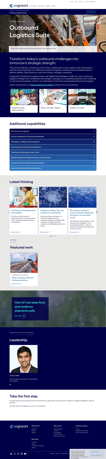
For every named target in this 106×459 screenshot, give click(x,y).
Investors (86, 1)
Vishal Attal (15, 375)
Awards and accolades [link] (59, 436)
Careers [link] (33, 443)
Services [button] (41, 6)
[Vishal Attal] (24, 358)
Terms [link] (57, 453)
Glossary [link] (34, 447)
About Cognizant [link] (58, 428)
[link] (19, 5)
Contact (92, 11)
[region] (88, 454)
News (76, 1)
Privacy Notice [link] (64, 453)
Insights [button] (47, 6)
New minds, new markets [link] (82, 432)
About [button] (54, 6)
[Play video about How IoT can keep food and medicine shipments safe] (20, 315)
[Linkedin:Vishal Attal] (11, 384)
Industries (12, 10)
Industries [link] (34, 428)
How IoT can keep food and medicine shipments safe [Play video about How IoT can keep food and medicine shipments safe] (29, 306)
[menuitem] (71, 2)
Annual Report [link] (57, 432)
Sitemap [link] (53, 453)
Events (81, 1)
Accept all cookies (95, 451)
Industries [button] (33, 6)
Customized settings (96, 455)
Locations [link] (56, 430)
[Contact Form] (53, 412)
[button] (93, 2)
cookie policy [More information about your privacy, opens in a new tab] (84, 456)
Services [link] (34, 430)
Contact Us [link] (34, 442)
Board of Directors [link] (58, 434)
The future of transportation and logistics (20, 212)
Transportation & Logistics (22, 10)
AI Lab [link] (77, 428)
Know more (15, 232)
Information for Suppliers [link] (38, 445)
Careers (72, 1)
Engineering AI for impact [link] (82, 430)
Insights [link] (34, 432)
